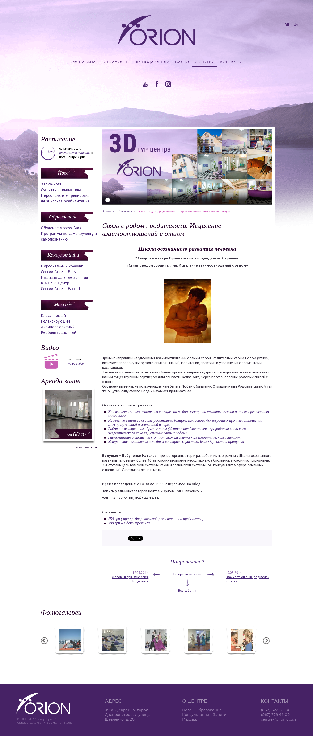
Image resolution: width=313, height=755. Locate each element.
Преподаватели (151, 61)
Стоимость (116, 61)
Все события (187, 590)
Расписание (84, 61)
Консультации (63, 255)
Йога (63, 173)
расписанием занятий (74, 153)
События (205, 61)
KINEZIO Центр (55, 283)
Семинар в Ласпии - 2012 (69, 658)
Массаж (63, 304)
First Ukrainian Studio (58, 722)
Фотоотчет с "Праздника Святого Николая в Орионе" (155, 660)
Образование (63, 217)
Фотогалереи (61, 612)
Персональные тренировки (65, 195)
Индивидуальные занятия (64, 277)
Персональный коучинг (62, 266)
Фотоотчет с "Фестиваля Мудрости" (112, 660)
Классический (53, 315)
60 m (78, 434)
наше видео (76, 363)
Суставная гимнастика (61, 189)
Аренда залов (60, 381)
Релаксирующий (55, 321)
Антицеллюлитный (58, 326)
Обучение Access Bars (61, 227)
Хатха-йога (51, 184)
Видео (182, 61)
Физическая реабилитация (65, 201)
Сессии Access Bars (58, 271)
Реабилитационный (58, 332)
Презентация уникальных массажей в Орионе (198, 660)
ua (296, 24)
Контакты (231, 61)
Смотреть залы (85, 447)
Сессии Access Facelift (61, 288)
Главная (108, 211)
